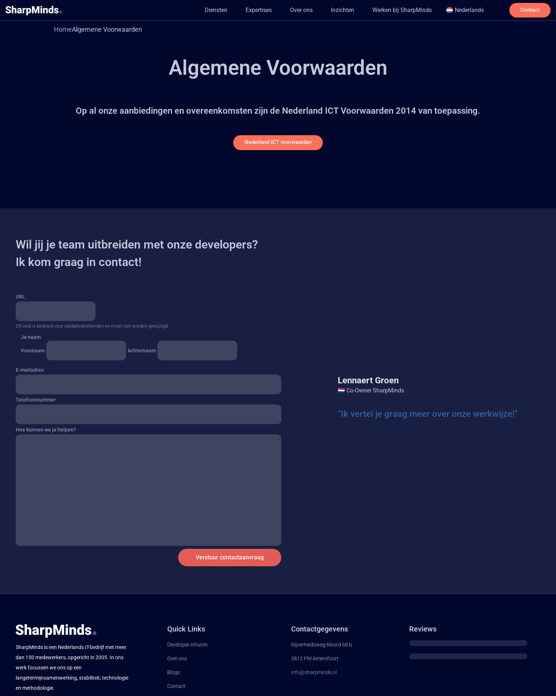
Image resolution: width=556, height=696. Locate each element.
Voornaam (33, 353)
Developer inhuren (187, 647)
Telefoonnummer (36, 403)
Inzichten (328, 10)
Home (63, 29)
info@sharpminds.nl (314, 675)
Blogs (173, 675)
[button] (204, 10)
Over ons (287, 10)
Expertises (245, 10)
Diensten (202, 10)
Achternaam (142, 353)
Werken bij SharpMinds (388, 10)
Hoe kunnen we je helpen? (46, 432)
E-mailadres (30, 373)
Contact (176, 689)
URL (20, 299)
